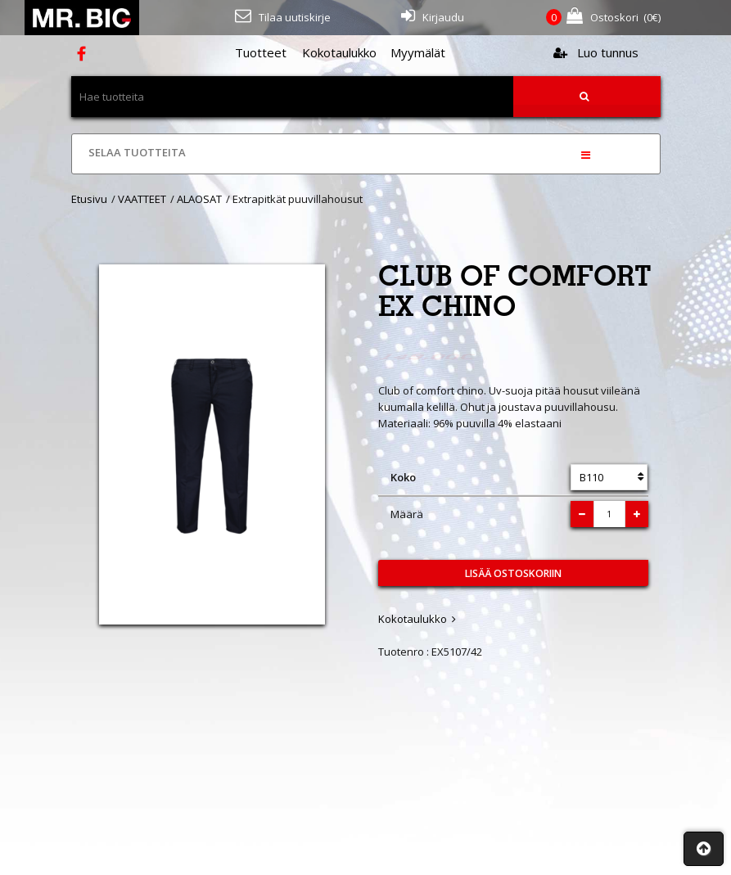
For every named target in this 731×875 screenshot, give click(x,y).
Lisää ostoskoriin (513, 573)
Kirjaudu (432, 16)
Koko (403, 477)
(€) (603, 17)
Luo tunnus (595, 52)
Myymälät (417, 52)
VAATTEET (142, 199)
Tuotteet (261, 52)
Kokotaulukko (339, 52)
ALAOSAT (199, 199)
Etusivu (89, 199)
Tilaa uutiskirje (283, 16)
